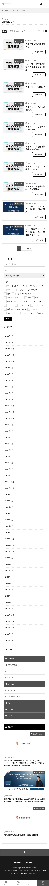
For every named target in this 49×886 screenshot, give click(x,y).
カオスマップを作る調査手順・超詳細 (35, 148)
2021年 (15, 10)
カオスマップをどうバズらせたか (35, 128)
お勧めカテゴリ (19, 31)
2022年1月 (9, 609)
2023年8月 (9, 501)
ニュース (10, 671)
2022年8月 (9, 564)
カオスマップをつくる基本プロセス (35, 168)
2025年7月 (9, 368)
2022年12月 (9, 539)
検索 (7, 319)
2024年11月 (9, 412)
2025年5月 (9, 380)
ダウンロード (12, 709)
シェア (18, 883)
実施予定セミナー (13, 697)
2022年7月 (9, 571)
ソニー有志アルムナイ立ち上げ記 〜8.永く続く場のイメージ (35, 232)
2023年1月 (9, 533)
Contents (10, 659)
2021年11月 (9, 621)
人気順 (10, 31)
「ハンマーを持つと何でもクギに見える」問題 (35, 67)
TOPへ (43, 883)
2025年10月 (9, 361)
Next (28, 248)
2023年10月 (9, 488)
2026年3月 (9, 336)
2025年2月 (9, 393)
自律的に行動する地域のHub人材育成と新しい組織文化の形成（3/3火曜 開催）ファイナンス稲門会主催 (24, 800)
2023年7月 (9, 507)
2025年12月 (9, 349)
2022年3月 (9, 596)
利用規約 (24, 873)
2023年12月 (9, 482)
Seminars (10, 684)
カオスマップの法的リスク (35, 88)
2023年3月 (9, 526)
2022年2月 (9, 602)
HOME (6, 10)
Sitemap (17, 862)
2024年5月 (9, 450)
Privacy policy (29, 862)
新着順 (4, 31)
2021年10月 (9, 628)
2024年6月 (9, 444)
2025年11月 (9, 355)
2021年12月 (9, 615)
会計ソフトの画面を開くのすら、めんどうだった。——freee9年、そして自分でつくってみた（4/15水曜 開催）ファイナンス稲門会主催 (24, 763)
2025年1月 (9, 399)
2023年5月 (9, 513)
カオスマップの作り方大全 (35, 45)
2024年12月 (9, 406)
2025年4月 (9, 387)
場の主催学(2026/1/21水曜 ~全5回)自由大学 (21, 835)
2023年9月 (9, 494)
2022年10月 (9, 552)
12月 (23, 10)
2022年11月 (9, 545)
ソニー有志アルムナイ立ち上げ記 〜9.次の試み (35, 209)
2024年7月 (9, 437)
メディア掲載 (12, 665)
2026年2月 (9, 342)
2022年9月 (9, 558)
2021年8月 (9, 640)
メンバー (10, 703)
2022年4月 (9, 590)
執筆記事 (19, 41)
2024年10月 (9, 418)
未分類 (9, 716)
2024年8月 (9, 431)
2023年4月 (9, 520)
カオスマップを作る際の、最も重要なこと (35, 187)
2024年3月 (9, 463)
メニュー (31, 883)
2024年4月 (9, 456)
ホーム (6, 883)
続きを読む (39, 52)
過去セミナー (12, 690)
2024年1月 (9, 475)
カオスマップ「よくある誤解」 (35, 108)
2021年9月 (9, 634)
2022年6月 (9, 577)
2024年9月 (9, 425)
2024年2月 (9, 469)
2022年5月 (9, 583)
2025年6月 (9, 374)
